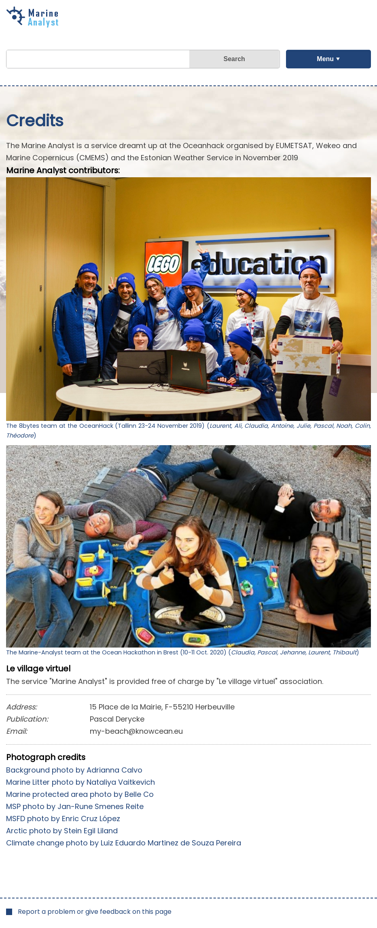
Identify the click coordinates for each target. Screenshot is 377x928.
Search (234, 58)
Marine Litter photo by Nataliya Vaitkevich (80, 782)
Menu (325, 58)
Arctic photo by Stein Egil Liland (62, 831)
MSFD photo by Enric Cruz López (63, 818)
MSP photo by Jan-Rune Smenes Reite (75, 806)
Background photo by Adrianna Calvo (74, 770)
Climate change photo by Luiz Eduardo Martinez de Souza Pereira (123, 843)
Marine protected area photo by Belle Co (80, 794)
